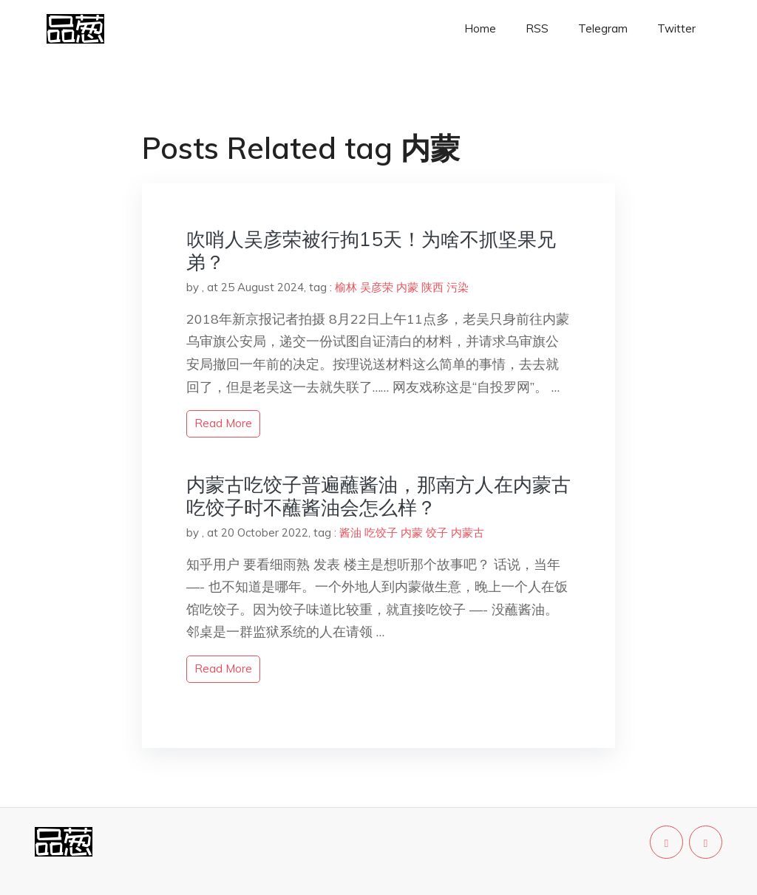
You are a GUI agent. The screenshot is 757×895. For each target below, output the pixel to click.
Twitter (676, 28)
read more (223, 423)
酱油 (350, 532)
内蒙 (407, 287)
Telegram (603, 28)
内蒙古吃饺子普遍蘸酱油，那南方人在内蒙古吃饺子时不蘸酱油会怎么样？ (378, 496)
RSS (537, 28)
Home (480, 28)
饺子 (437, 532)
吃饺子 (381, 532)
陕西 (432, 287)
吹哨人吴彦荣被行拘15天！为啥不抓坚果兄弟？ (371, 250)
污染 (458, 287)
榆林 (346, 287)
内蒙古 (467, 532)
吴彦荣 (376, 287)
